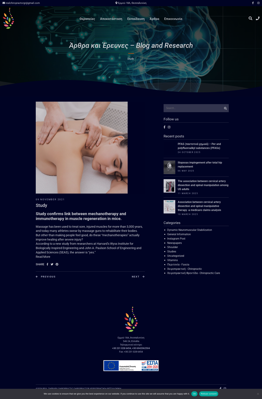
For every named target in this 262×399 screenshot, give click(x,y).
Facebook (253, 3)
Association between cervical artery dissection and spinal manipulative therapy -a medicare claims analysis (199, 206)
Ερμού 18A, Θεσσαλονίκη (131, 3)
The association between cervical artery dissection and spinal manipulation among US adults (203, 185)
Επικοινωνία (173, 19)
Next (138, 276)
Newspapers (174, 243)
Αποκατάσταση (111, 19)
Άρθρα (154, 19)
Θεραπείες (87, 19)
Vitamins (172, 260)
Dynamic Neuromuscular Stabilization (189, 230)
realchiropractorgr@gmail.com (21, 3)
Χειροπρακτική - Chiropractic (184, 268)
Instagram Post (176, 238)
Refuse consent (209, 393)
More (46, 256)
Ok (194, 393)
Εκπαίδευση (136, 19)
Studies (171, 251)
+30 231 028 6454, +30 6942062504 (131, 348)
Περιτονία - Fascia (178, 264)
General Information (179, 234)
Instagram (257, 3)
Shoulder (172, 247)
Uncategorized (175, 255)
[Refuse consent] (257, 393)
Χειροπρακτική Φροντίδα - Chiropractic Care (193, 273)
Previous (46, 276)
